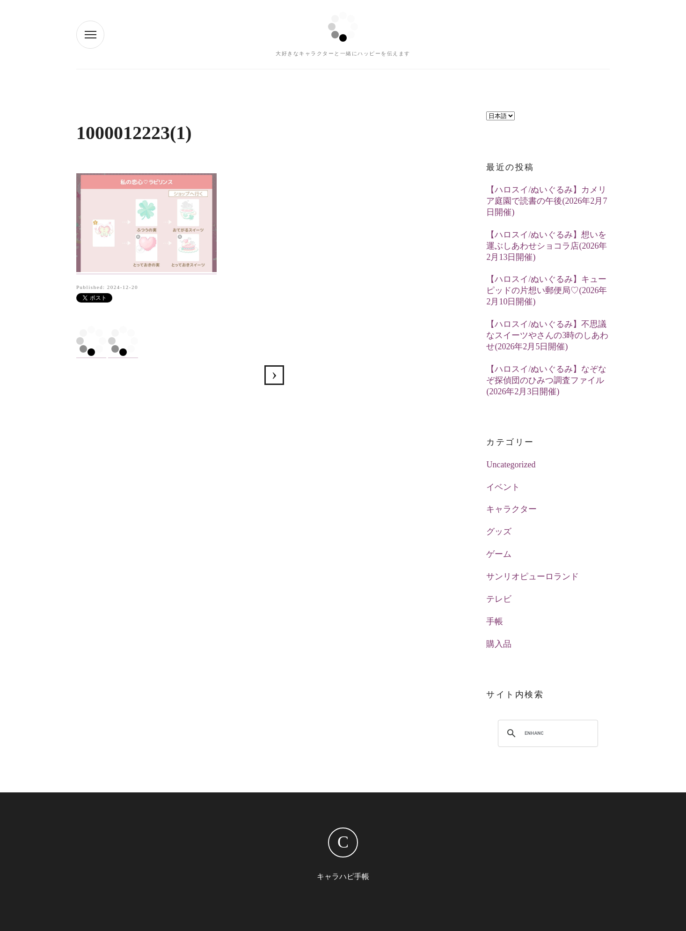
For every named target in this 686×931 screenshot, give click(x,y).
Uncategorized (510, 464)
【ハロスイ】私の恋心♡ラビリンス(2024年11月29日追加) (274, 375)
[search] (534, 733)
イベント (503, 487)
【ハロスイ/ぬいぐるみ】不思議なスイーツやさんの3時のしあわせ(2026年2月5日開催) (547, 335)
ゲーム (498, 554)
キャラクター (511, 509)
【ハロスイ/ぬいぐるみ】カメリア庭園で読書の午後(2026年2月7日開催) (546, 201)
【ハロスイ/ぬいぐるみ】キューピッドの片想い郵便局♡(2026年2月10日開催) (546, 290)
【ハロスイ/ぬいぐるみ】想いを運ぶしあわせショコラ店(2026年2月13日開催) (546, 246)
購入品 (498, 644)
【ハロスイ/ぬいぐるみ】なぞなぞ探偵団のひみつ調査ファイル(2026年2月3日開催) (546, 380)
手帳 (494, 621)
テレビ (498, 599)
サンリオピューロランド (532, 576)
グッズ (498, 531)
